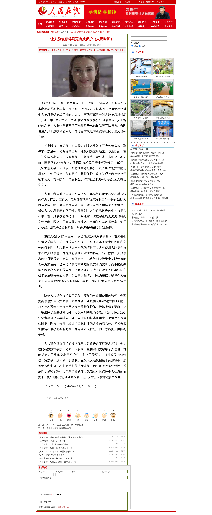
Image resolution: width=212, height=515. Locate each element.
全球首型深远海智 (141, 139)
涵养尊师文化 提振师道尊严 (52, 455)
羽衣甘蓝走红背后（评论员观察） (54, 444)
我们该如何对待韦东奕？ (142, 184)
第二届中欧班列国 (163, 139)
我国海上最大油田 (141, 97)
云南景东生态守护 (163, 77)
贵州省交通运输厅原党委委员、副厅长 (149, 224)
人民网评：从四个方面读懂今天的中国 (56, 451)
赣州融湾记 (137, 214)
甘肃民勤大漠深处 (163, 118)
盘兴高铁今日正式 (141, 118)
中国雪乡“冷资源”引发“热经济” (145, 217)
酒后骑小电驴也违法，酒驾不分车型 (147, 160)
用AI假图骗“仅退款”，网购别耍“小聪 (147, 153)
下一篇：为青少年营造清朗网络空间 (54, 428)
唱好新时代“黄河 (162, 97)
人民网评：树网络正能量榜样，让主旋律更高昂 (61, 437)
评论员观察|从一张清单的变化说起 (146, 195)
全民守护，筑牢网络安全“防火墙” (146, 167)
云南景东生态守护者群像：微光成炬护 (149, 221)
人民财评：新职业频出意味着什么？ (55, 448)
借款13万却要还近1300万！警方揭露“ (149, 210)
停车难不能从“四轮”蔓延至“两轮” (145, 156)
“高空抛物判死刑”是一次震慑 (52, 441)
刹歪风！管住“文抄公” (141, 149)
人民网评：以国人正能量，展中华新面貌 (58, 462)
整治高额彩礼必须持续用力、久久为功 (56, 458)
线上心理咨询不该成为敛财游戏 (145, 181)
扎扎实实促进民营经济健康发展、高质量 (149, 198)
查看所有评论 (63, 510)
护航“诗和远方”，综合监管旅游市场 (147, 163)
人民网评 (64, 32)
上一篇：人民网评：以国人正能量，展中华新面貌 (60, 425)
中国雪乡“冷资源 (141, 77)
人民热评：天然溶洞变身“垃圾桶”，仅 (148, 188)
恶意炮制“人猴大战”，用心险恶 (145, 177)
